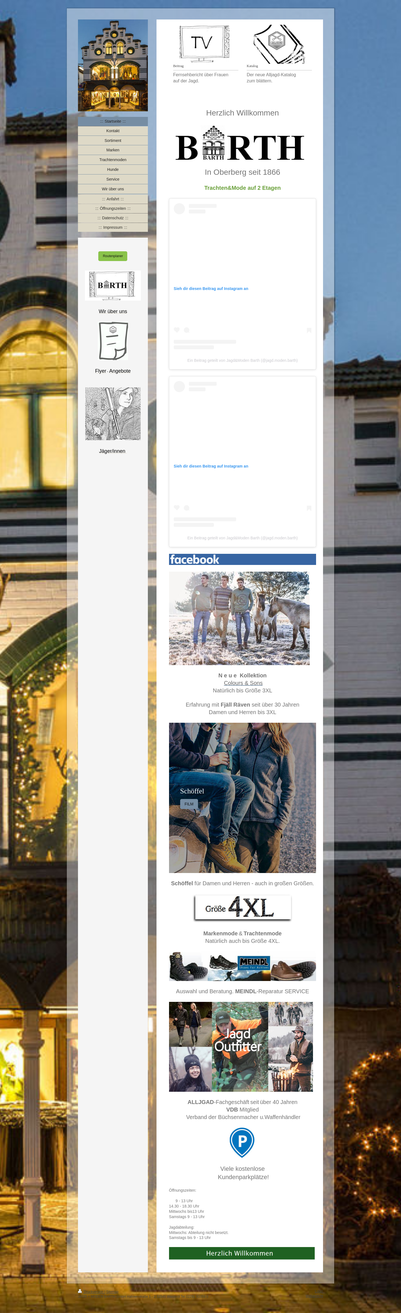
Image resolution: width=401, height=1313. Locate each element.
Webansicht (314, 1296)
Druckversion (91, 1292)
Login (319, 1291)
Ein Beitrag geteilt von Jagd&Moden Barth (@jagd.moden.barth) (242, 360)
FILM (189, 804)
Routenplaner (113, 256)
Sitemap (112, 1292)
